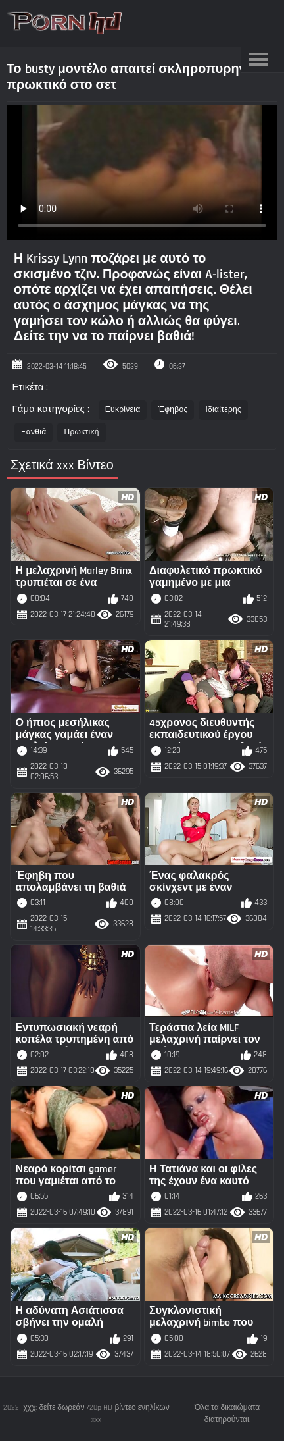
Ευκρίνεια (123, 410)
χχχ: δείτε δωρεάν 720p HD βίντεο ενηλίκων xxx (97, 1414)
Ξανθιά (34, 432)
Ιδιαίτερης (223, 410)
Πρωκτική (81, 432)
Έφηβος (172, 410)
